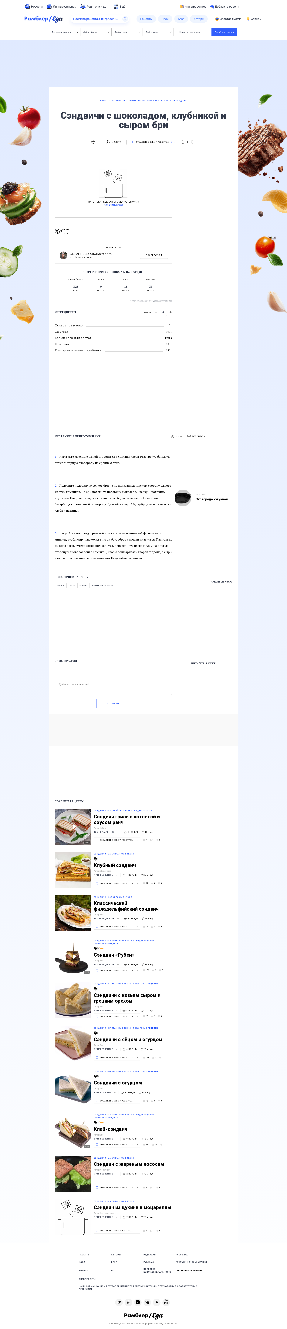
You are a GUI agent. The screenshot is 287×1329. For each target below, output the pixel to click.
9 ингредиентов (106, 1174)
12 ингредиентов (107, 832)
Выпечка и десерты (65, 32)
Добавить (224, 7)
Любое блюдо (96, 32)
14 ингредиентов (107, 919)
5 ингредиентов (106, 1011)
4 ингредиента (105, 1092)
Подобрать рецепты (224, 32)
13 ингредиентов (107, 965)
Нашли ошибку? (221, 581)
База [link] (114, 1262)
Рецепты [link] (84, 1255)
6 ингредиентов (106, 1217)
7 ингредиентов (106, 875)
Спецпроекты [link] (87, 1279)
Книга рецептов (193, 7)
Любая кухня (127, 32)
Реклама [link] (149, 1262)
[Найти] (125, 19)
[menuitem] (34, 6)
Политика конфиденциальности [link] (158, 1270)
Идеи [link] (82, 1262)
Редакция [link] (150, 1255)
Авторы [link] (116, 1255)
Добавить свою (113, 205)
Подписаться (154, 255)
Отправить (113, 704)
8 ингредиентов (106, 1049)
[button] (196, 436)
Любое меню (159, 32)
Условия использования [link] (191, 1262)
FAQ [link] (113, 1271)
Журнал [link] (83, 1271)
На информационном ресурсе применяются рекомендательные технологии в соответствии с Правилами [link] (138, 1287)
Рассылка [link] (182, 1255)
